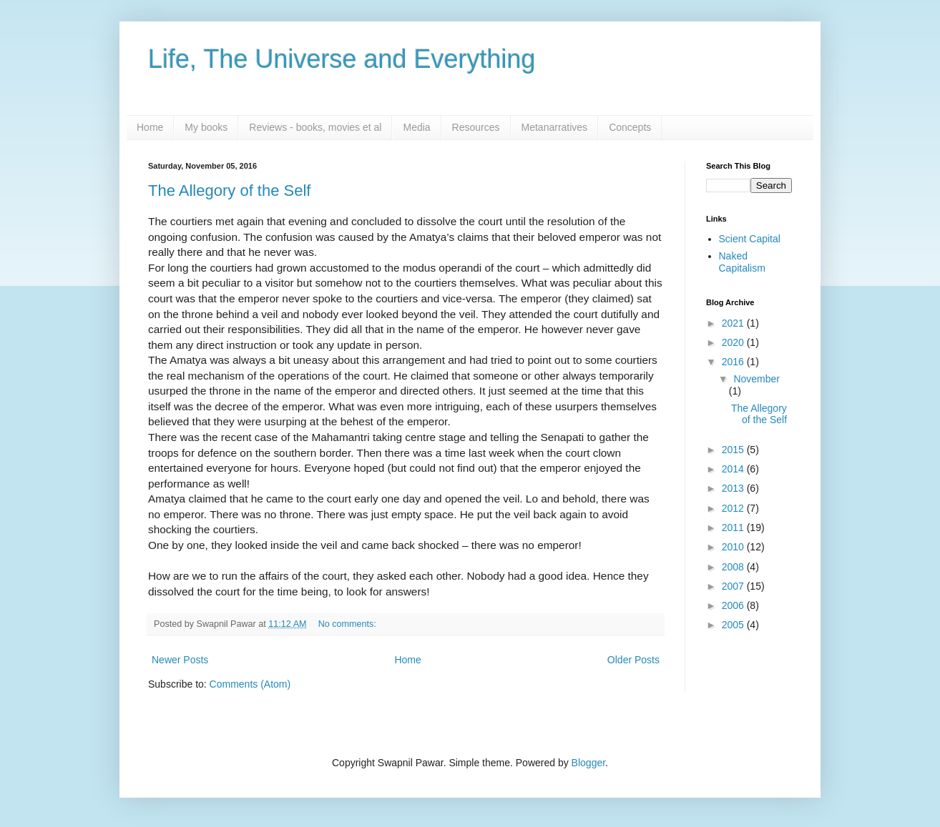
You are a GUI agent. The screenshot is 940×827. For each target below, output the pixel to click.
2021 (734, 323)
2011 (734, 527)
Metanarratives (555, 127)
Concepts (630, 127)
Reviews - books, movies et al (315, 127)
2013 (734, 488)
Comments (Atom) (250, 684)
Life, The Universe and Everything (342, 59)
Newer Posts (180, 659)
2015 (734, 449)
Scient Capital (749, 238)
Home (150, 127)
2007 (734, 586)
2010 (734, 547)
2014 (734, 469)
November (756, 379)
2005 (734, 624)
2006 (734, 605)
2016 (734, 361)
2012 (734, 508)
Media (416, 127)
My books (206, 127)
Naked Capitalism (742, 262)
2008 (734, 567)
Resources (476, 127)
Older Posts (633, 659)
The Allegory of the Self (229, 190)
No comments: (348, 624)
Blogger (588, 762)
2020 (734, 342)
